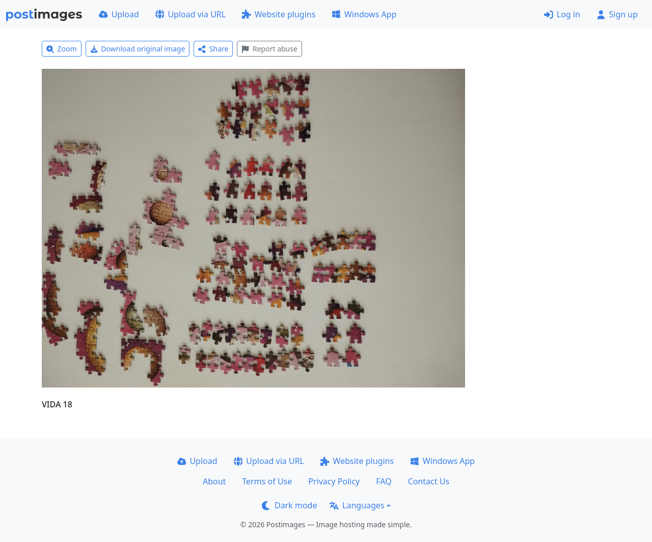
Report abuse (269, 49)
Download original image (137, 49)
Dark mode (289, 505)
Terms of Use (267, 481)
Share (213, 49)
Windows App (364, 14)
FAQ (383, 481)
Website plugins (278, 14)
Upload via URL (190, 14)
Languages (357, 505)
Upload (119, 14)
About (214, 481)
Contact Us (428, 481)
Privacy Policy (334, 481)
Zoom (61, 49)
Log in (562, 14)
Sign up (617, 14)
